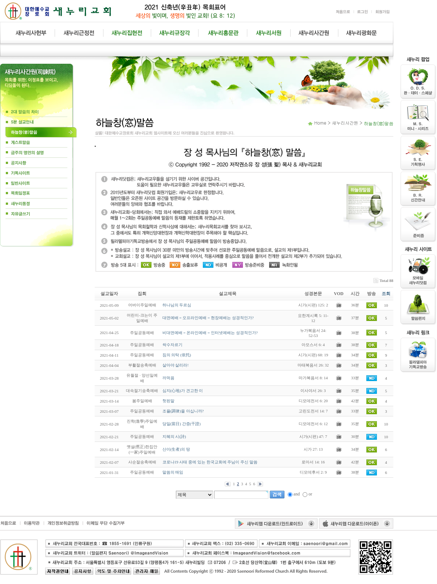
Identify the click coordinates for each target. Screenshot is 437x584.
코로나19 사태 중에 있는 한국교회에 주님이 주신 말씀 (209, 462)
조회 (386, 293)
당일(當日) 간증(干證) (181, 424)
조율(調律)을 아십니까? (183, 411)
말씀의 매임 (173, 472)
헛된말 (168, 401)
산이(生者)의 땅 (176, 449)
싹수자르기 (172, 344)
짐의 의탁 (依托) (176, 355)
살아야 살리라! (175, 365)
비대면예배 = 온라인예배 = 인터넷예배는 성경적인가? (210, 332)
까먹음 (168, 378)
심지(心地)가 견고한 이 (182, 390)
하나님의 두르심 (177, 305)
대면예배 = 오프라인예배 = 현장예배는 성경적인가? (208, 317)
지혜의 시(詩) (174, 436)
